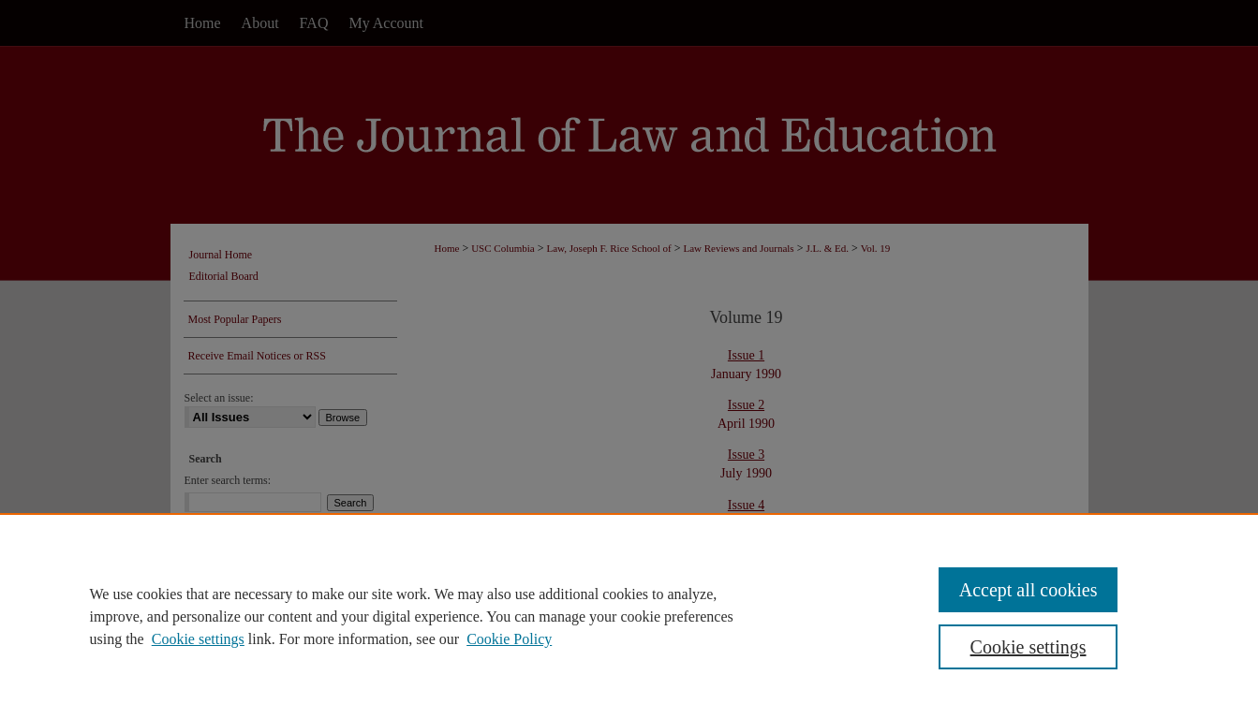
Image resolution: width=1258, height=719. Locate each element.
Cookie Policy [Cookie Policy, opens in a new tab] (509, 639)
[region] (629, 616)
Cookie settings (198, 639)
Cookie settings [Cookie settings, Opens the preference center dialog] (1028, 647)
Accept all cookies (1028, 590)
